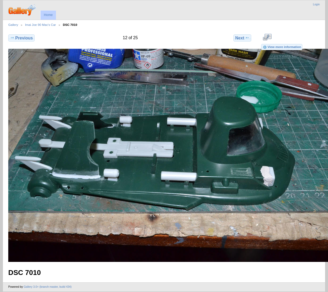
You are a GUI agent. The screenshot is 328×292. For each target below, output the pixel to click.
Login (316, 4)
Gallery (13, 24)
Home (48, 15)
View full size (267, 37)
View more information (282, 47)
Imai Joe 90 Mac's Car (40, 24)
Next (242, 37)
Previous (21, 37)
